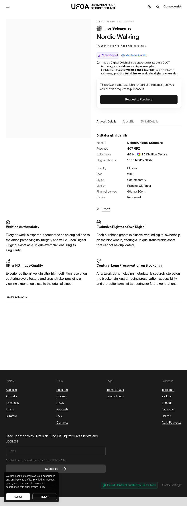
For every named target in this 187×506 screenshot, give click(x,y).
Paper (147, 185)
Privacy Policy (37, 486)
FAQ (59, 416)
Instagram (168, 390)
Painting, (132, 185)
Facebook (168, 409)
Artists (10, 409)
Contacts (62, 422)
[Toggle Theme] (149, 6)
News (60, 403)
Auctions (11, 390)
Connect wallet (172, 6)
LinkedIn (167, 416)
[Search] (157, 6)
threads (167, 403)
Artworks (111, 21)
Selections (12, 403)
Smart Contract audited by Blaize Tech (129, 485)
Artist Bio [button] (128, 121)
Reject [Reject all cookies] (44, 496)
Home (99, 21)
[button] (139, 99)
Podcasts (62, 409)
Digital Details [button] (149, 121)
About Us (62, 390)
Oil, (141, 185)
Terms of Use (115, 390)
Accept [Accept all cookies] (18, 496)
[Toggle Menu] (7, 7)
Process (61, 396)
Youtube (166, 396)
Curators (11, 416)
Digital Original (108, 55)
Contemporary (136, 180)
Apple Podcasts (171, 422)
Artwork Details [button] (106, 121)
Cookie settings (171, 485)
